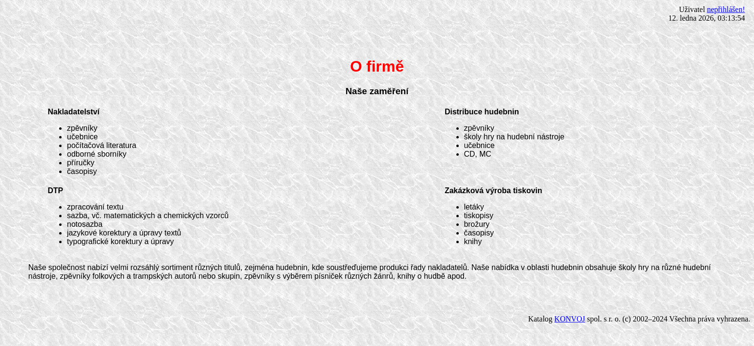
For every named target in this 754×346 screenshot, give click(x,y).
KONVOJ (569, 319)
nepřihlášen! (726, 9)
